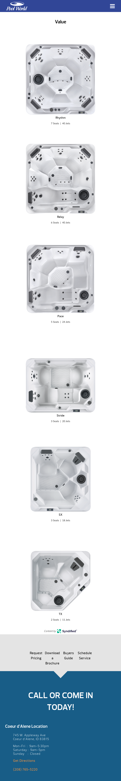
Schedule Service (85, 655)
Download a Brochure (52, 658)
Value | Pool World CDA (16, 6)
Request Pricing (36, 655)
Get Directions (24, 761)
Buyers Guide (68, 655)
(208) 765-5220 (25, 770)
